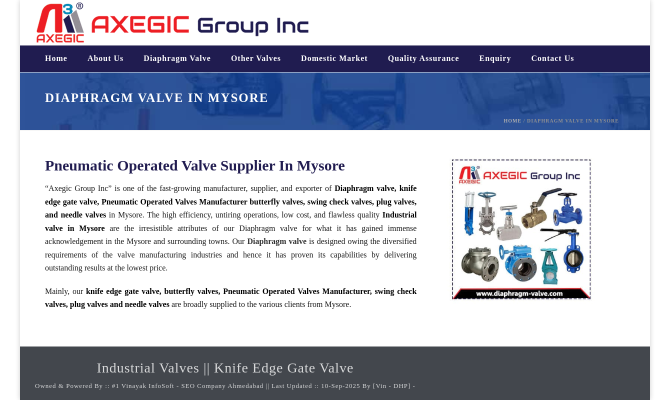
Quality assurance (424, 58)
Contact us (552, 58)
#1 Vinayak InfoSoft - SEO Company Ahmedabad (188, 386)
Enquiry (496, 58)
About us (106, 58)
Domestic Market (334, 58)
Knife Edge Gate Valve (284, 368)
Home (56, 58)
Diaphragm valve (177, 58)
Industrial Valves (147, 368)
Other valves (256, 58)
